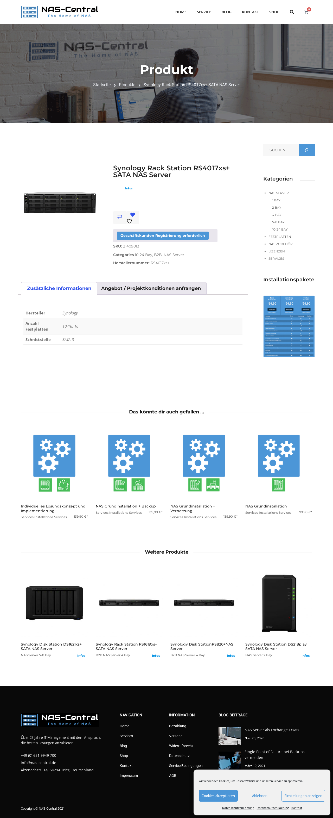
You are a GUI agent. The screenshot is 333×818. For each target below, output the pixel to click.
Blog (227, 11)
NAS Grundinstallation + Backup (126, 506)
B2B (158, 254)
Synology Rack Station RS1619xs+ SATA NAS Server (126, 646)
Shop (274, 11)
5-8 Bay (278, 222)
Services (276, 259)
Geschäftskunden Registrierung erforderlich (162, 235)
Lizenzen (276, 251)
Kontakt (296, 808)
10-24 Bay (143, 254)
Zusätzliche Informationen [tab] (59, 288)
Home (181, 11)
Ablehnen (259, 795)
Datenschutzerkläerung (238, 808)
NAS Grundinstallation (266, 506)
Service (204, 11)
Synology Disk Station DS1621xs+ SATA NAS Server (51, 646)
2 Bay (276, 207)
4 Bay (276, 215)
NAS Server (174, 254)
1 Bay (276, 200)
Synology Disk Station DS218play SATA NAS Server (276, 646)
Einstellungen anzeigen (303, 795)
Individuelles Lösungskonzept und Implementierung (53, 508)
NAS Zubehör (280, 244)
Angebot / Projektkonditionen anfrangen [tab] (151, 288)
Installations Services (50, 517)
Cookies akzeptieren (218, 795)
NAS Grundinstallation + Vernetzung (192, 508)
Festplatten (279, 237)
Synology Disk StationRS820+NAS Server (201, 646)
